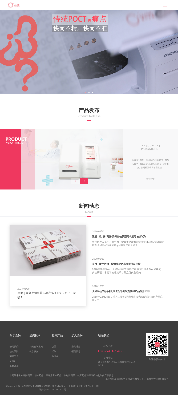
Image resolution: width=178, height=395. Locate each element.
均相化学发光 (36, 346)
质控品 (55, 356)
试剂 (54, 351)
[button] (84, 181)
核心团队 (14, 351)
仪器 (54, 346)
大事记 (13, 361)
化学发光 (33, 351)
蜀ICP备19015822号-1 (81, 386)
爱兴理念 (75, 346)
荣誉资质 (14, 356)
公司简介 (14, 346)
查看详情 (150, 179)
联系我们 (103, 335)
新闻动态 (14, 366)
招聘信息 (75, 351)
